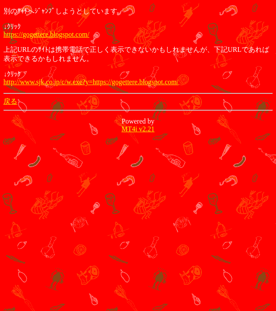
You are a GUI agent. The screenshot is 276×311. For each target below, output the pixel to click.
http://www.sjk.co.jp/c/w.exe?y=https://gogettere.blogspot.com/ (91, 82)
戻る (10, 101)
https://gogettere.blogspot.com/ (46, 34)
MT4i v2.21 (138, 129)
